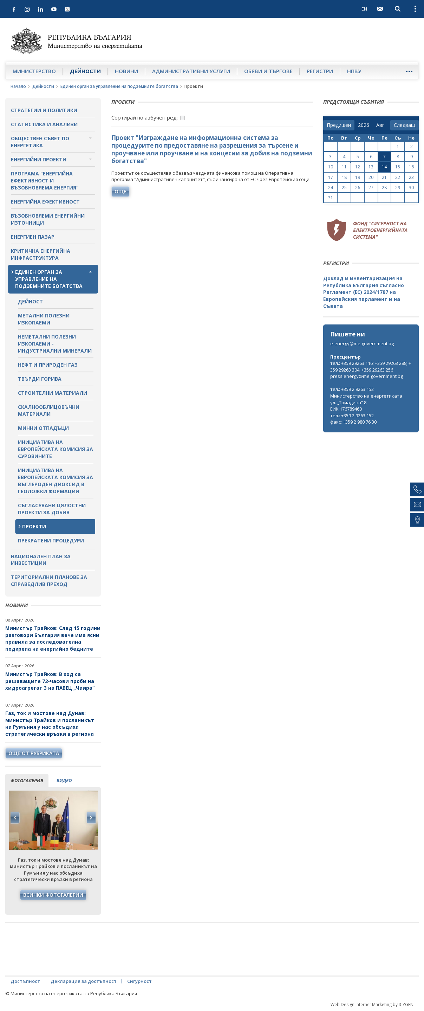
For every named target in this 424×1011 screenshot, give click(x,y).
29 (397, 188)
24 (330, 188)
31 (330, 198)
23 (411, 177)
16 (411, 167)
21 (384, 177)
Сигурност (139, 981)
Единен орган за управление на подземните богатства (119, 86)
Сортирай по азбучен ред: (144, 117)
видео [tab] (64, 780)
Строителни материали (52, 392)
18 (344, 177)
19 (357, 177)
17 (330, 177)
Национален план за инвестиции (41, 560)
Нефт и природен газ (48, 364)
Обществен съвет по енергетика (40, 142)
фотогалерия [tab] (27, 780)
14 (384, 167)
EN (364, 9)
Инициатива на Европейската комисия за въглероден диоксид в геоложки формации (55, 481)
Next (91, 818)
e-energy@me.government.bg (362, 343)
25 (344, 188)
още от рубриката (33, 753)
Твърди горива (39, 378)
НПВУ (354, 71)
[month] (381, 125)
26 (357, 188)
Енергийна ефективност (45, 201)
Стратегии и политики (44, 110)
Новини (126, 71)
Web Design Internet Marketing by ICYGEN (372, 1004)
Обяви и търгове (268, 71)
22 (397, 177)
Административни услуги (191, 71)
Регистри (320, 71)
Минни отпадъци (43, 428)
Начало (18, 86)
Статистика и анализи (44, 124)
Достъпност (25, 981)
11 (344, 167)
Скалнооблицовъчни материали (48, 410)
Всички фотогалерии (53, 894)
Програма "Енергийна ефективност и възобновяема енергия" (45, 180)
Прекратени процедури (51, 540)
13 (370, 167)
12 (357, 167)
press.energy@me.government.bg (366, 376)
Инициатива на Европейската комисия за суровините (55, 449)
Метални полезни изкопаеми (44, 319)
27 (370, 188)
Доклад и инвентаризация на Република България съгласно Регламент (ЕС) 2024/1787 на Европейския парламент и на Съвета (363, 292)
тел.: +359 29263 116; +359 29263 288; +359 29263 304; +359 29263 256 (370, 366)
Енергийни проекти (38, 159)
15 (397, 167)
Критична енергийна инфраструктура (40, 254)
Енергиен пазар (32, 236)
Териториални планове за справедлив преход (49, 580)
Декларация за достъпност (84, 981)
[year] (363, 125)
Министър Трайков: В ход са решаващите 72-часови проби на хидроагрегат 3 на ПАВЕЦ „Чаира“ (50, 681)
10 (330, 167)
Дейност (30, 301)
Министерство (34, 71)
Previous (15, 818)
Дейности (85, 71)
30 (411, 188)
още (120, 191)
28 (384, 188)
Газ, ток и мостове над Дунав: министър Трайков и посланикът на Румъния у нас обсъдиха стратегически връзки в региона (49, 723)
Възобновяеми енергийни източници (48, 219)
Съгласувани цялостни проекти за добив (52, 509)
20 (370, 177)
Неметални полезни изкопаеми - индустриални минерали (55, 343)
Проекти (34, 526)
